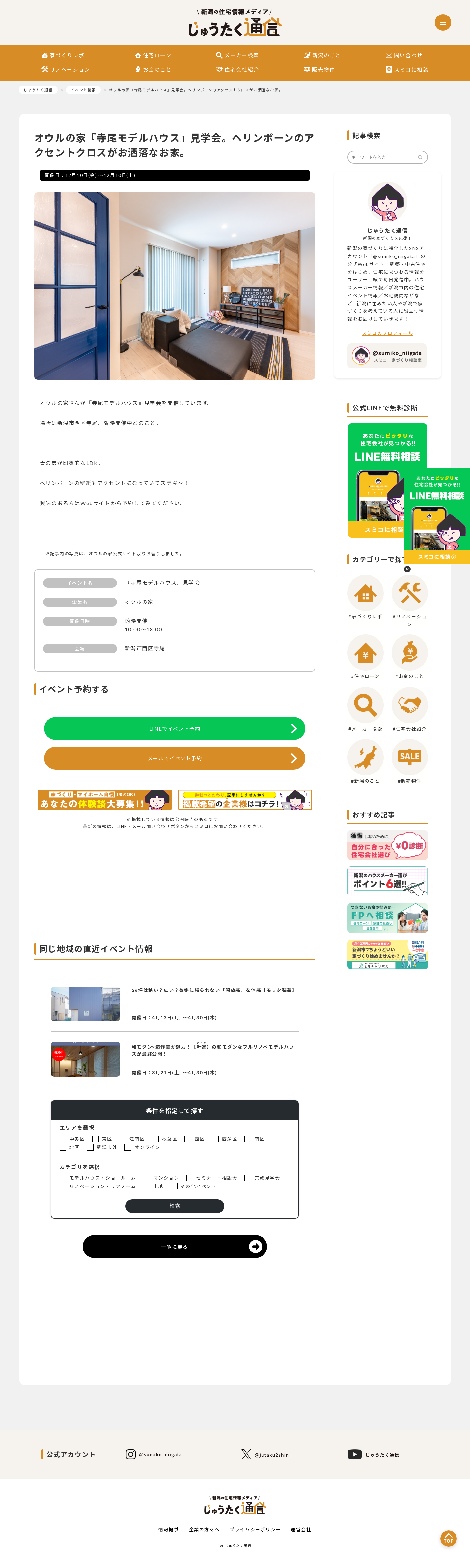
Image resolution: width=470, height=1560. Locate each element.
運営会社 (301, 1529)
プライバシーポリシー (255, 1529)
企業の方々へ (204, 1529)
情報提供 (168, 1529)
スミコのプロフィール (387, 333)
